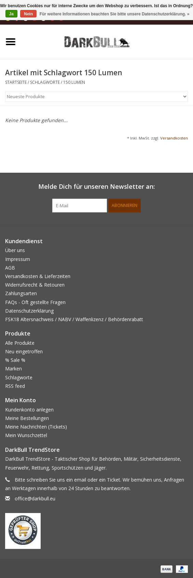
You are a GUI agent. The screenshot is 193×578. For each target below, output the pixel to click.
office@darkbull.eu (35, 498)
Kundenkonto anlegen (29, 409)
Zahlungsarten (21, 293)
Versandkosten (174, 138)
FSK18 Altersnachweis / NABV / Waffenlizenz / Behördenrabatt (74, 319)
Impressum (17, 259)
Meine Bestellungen (27, 418)
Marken (13, 368)
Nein (28, 14)
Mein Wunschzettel (26, 435)
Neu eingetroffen (24, 351)
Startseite (16, 82)
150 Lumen (74, 82)
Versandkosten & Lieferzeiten (37, 276)
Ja (11, 14)
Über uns (15, 250)
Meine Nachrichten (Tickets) (36, 426)
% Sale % (15, 360)
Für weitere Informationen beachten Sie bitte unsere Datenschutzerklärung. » (115, 14)
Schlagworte (45, 82)
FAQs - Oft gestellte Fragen (35, 302)
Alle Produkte (20, 343)
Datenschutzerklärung (29, 310)
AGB (10, 267)
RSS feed (15, 386)
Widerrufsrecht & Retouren (35, 284)
